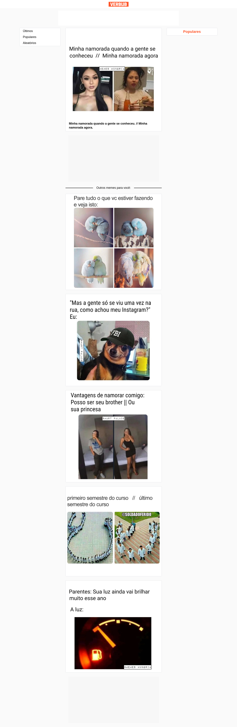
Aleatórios (29, 43)
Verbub (119, 4)
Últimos (28, 31)
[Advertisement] (118, 18)
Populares (29, 37)
